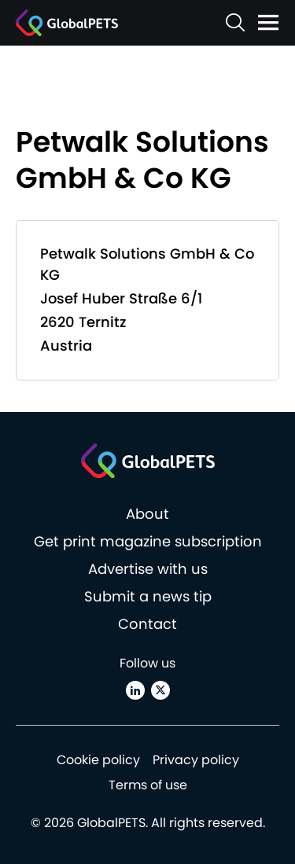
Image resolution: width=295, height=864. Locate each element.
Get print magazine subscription (148, 541)
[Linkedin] (135, 690)
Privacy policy (196, 760)
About (147, 514)
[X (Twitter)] (160, 690)
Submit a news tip (148, 596)
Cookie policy (98, 760)
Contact (147, 624)
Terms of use (148, 785)
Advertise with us (148, 569)
